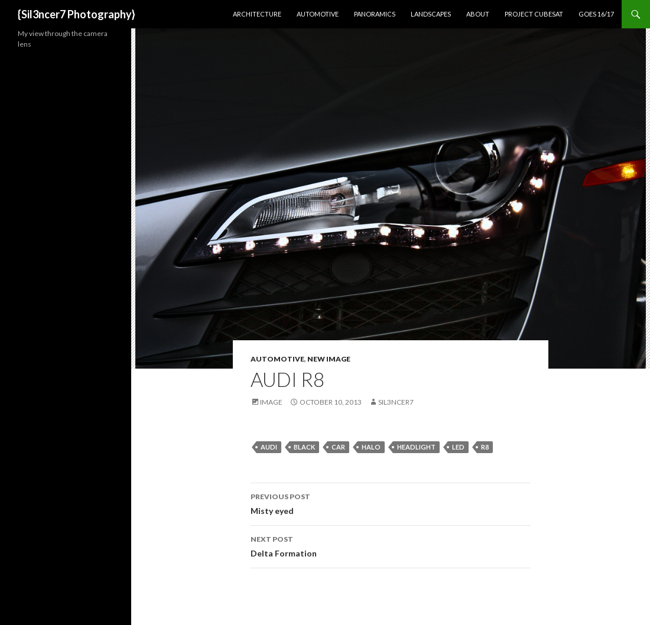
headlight (416, 447)
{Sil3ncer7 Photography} (76, 14)
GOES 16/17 (596, 14)
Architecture (257, 14)
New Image (328, 358)
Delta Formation (391, 545)
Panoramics (374, 14)
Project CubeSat (534, 14)
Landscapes (431, 14)
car (338, 447)
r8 (485, 447)
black (304, 447)
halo (371, 447)
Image (271, 402)
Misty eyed (391, 503)
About (477, 14)
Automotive (318, 14)
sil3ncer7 (396, 402)
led (458, 447)
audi (269, 447)
